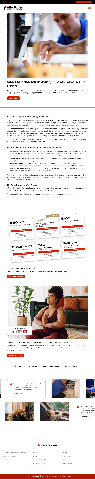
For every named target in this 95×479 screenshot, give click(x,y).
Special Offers (16, 277)
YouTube (67, 456)
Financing (7, 460)
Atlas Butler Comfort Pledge (16, 453)
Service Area (39, 464)
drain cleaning (28, 175)
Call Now (13, 98)
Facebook (67, 460)
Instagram (67, 464)
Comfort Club (15, 355)
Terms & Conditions (49, 476)
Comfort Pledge (23, 194)
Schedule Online (83, 2)
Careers (36, 456)
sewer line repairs (57, 175)
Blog (65, 453)
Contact (36, 453)
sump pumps (41, 175)
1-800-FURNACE (11, 2)
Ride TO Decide (40, 460)
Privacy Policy (65, 476)
